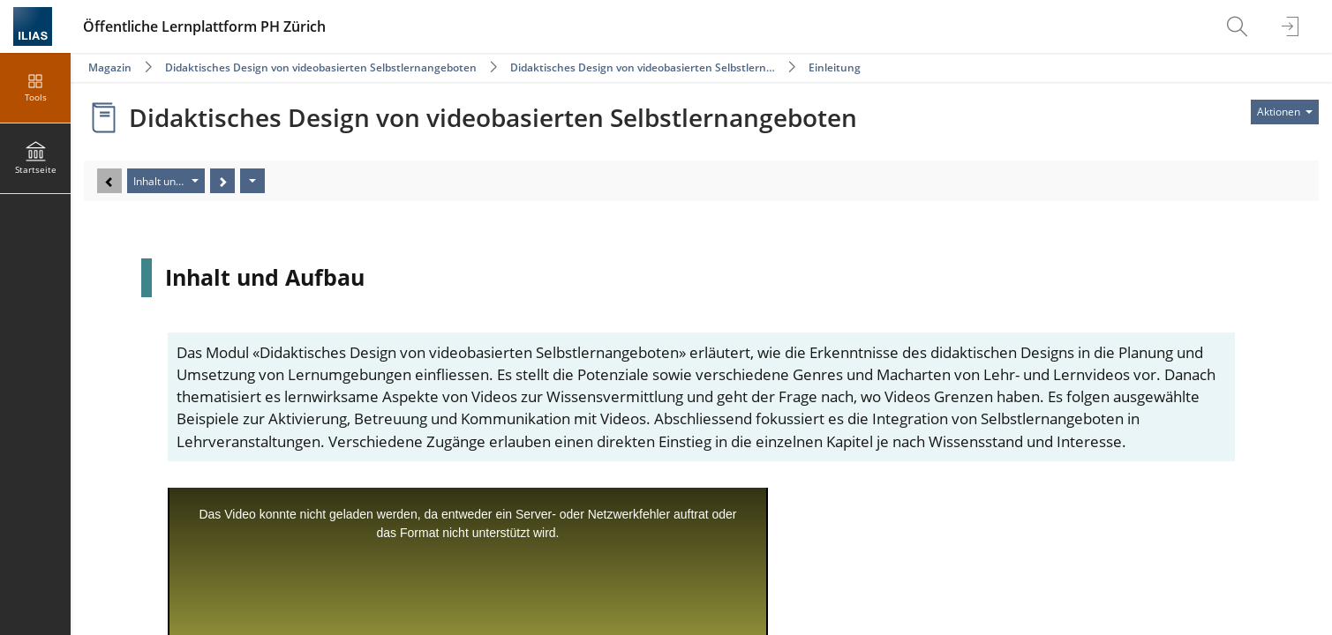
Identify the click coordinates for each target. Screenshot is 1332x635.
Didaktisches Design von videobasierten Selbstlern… (642, 67)
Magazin (110, 67)
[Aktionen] (252, 180)
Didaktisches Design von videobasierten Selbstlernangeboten (321, 67)
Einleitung (835, 67)
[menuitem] (1239, 26)
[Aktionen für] (1285, 112)
